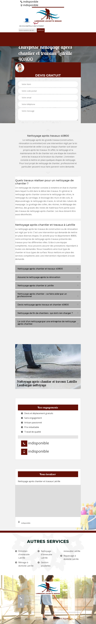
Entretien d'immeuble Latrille (24, 554)
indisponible (29, 1)
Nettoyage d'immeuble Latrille (46, 554)
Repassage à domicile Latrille (71, 557)
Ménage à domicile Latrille (25, 564)
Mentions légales (61, 618)
